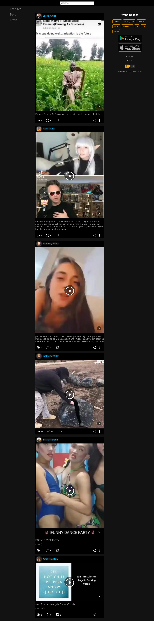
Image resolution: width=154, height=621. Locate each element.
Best (13, 14)
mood (116, 31)
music (116, 26)
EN (127, 66)
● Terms (130, 60)
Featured (16, 9)
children (117, 21)
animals (141, 21)
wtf (143, 26)
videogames (129, 21)
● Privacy (130, 57)
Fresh (13, 20)
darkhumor (127, 26)
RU (133, 66)
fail (137, 26)
